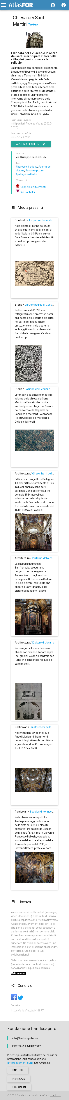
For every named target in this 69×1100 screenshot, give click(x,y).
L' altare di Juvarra (43, 642)
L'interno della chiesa (44, 558)
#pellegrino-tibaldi (26, 174)
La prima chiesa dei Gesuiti (45, 220)
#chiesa (32, 166)
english (18, 1070)
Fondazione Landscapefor (32, 1095)
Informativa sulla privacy (26, 1045)
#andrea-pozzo (34, 170)
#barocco (21, 166)
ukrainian (19, 1087)
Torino (33, 24)
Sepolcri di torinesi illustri (45, 811)
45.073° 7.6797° (20, 137)
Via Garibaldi (25, 192)
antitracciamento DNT (20, 1062)
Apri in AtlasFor (30, 144)
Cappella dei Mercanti (31, 187)
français (19, 1078)
